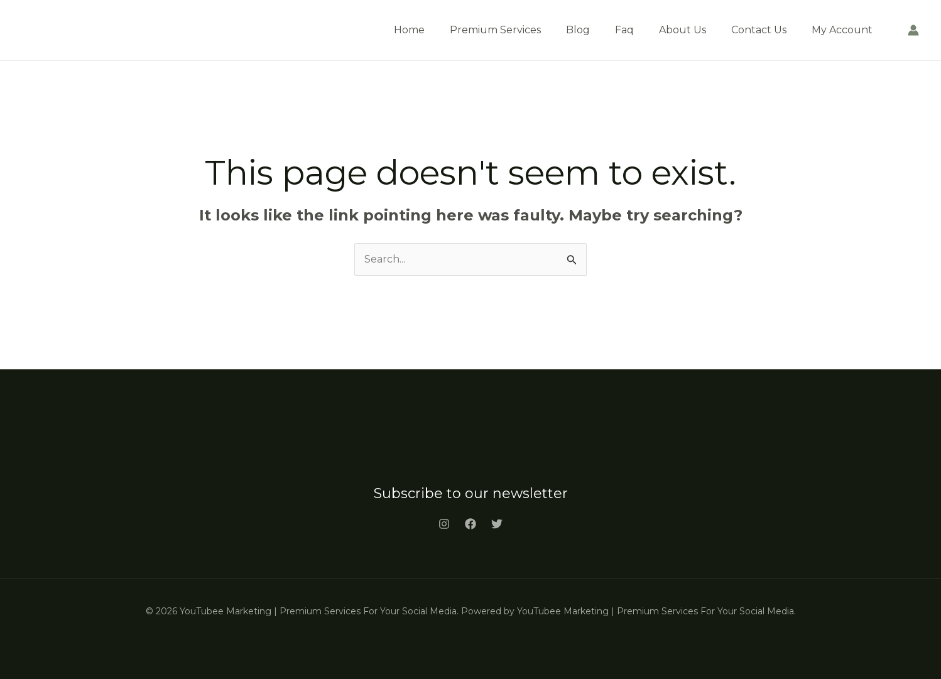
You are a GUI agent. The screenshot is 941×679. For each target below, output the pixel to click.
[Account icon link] (913, 30)
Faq (624, 30)
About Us (682, 30)
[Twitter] (497, 524)
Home (409, 30)
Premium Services (495, 30)
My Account (842, 30)
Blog (578, 30)
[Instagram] (444, 524)
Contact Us (758, 30)
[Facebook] (470, 524)
